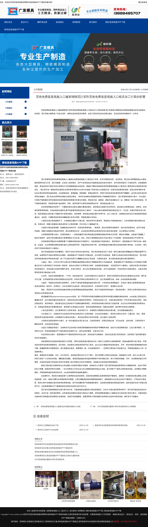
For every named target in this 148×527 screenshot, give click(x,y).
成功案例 (93, 22)
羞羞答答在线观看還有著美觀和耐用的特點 (111, 425)
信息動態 (136, 90)
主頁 (130, 90)
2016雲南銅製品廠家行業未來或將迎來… (50, 459)
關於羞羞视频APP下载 (115, 22)
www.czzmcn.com (82, 102)
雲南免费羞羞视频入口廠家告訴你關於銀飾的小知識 (60, 406)
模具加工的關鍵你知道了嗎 (48, 425)
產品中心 (25, 22)
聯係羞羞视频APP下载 (14, 29)
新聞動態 (76, 22)
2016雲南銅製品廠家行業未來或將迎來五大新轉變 (116, 406)
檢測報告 (60, 22)
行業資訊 (8, 108)
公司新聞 (8, 102)
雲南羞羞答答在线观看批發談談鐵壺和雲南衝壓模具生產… (57, 444)
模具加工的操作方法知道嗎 (48, 430)
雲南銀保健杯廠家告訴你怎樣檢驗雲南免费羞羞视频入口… (57, 452)
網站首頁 (8, 22)
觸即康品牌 (42, 22)
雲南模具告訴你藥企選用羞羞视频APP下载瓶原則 (54, 448)
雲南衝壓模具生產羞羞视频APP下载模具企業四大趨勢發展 (57, 456)
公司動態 (8, 114)
